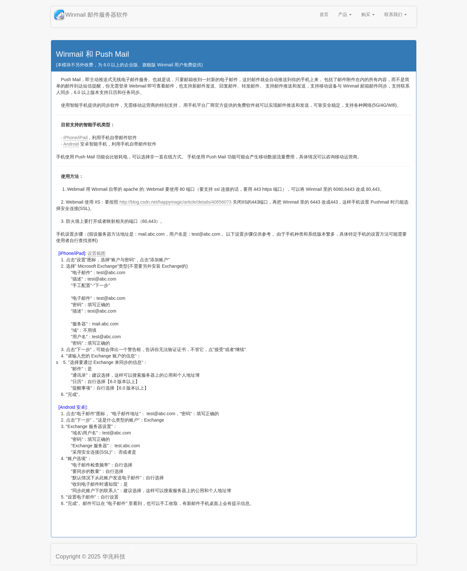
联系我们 (395, 14)
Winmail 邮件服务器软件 (91, 15)
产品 (345, 14)
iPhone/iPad (75, 137)
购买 (368, 14)
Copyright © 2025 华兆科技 (90, 556)
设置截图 (96, 253)
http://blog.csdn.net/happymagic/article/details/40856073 (175, 202)
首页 (324, 14)
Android (71, 144)
